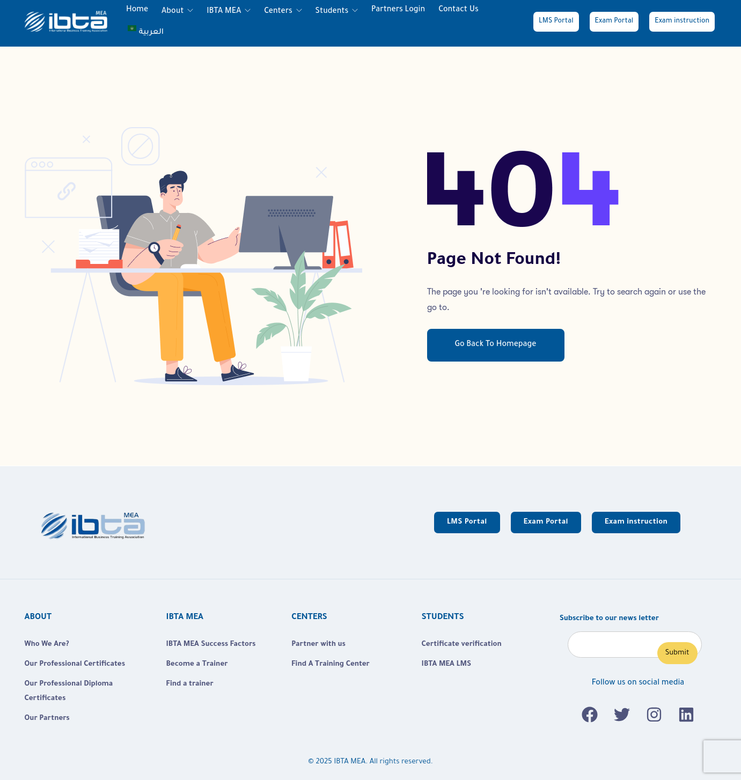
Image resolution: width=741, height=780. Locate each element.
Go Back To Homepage (496, 345)
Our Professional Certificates (75, 664)
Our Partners (47, 719)
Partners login (398, 10)
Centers (279, 12)
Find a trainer (190, 684)
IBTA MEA (225, 12)
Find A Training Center (330, 664)
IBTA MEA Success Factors (211, 645)
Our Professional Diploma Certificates (69, 691)
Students (333, 12)
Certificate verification (462, 645)
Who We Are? (47, 645)
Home (137, 10)
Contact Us (458, 10)
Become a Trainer (197, 664)
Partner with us (318, 645)
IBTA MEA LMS (446, 664)
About (174, 12)
